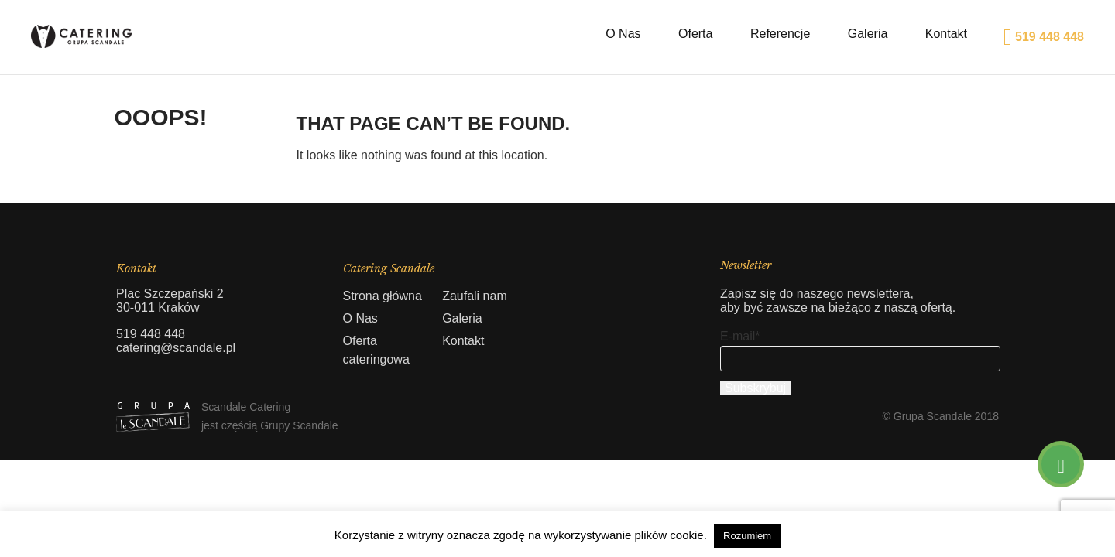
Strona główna (382, 295)
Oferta (695, 33)
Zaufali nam (474, 295)
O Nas (623, 33)
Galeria (868, 33)
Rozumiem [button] (747, 536)
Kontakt (946, 33)
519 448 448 (1044, 37)
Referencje (780, 33)
